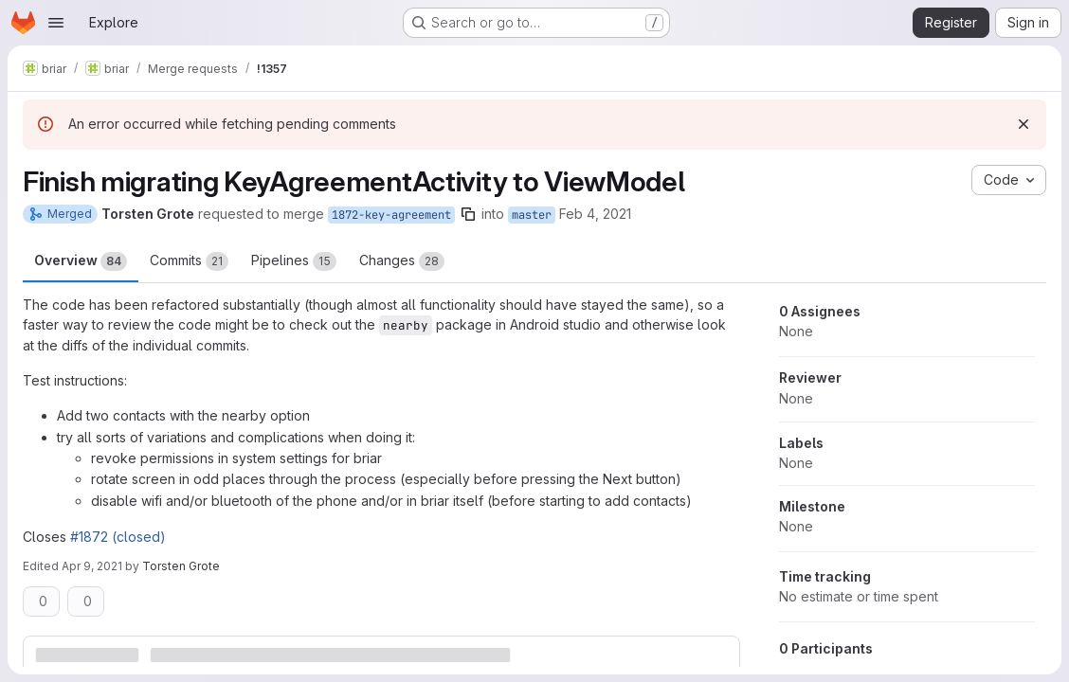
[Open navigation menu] (56, 23)
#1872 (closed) (118, 537)
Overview (80, 261)
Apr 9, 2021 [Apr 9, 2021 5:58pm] (92, 566)
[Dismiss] (1023, 124)
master (532, 215)
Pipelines (293, 261)
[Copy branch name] (468, 214)
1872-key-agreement (391, 215)
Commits (189, 261)
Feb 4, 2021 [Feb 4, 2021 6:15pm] (595, 214)
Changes (401, 261)
